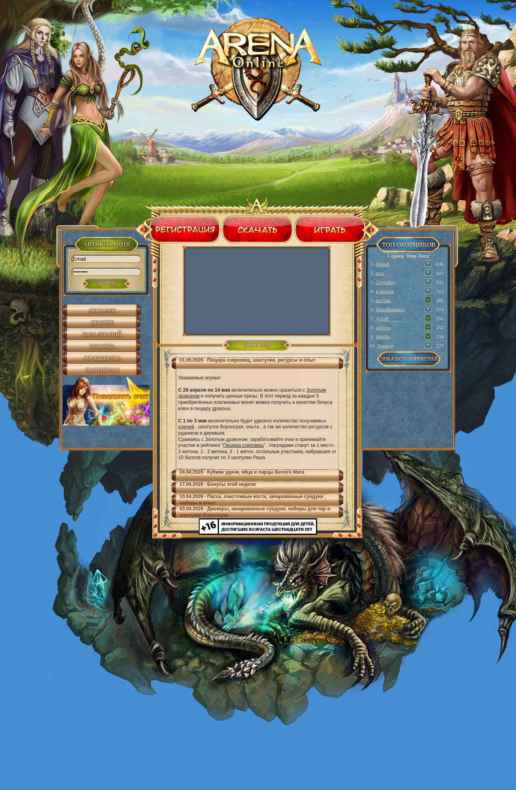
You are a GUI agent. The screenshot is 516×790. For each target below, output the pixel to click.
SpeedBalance (390, 309)
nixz (380, 273)
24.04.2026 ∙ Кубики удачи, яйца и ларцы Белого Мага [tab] (241, 472)
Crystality (386, 282)
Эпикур (385, 346)
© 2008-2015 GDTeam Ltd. (256, 542)
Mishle (383, 337)
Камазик (385, 291)
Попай (383, 264)
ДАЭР (382, 318)
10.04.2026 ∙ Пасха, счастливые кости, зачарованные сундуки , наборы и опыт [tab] (252, 500)
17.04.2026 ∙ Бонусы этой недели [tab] (217, 484)
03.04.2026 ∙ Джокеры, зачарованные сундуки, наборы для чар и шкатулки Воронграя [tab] (254, 512)
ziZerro (383, 328)
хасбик (383, 300)
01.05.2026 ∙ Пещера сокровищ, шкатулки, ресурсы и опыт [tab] (247, 360)
